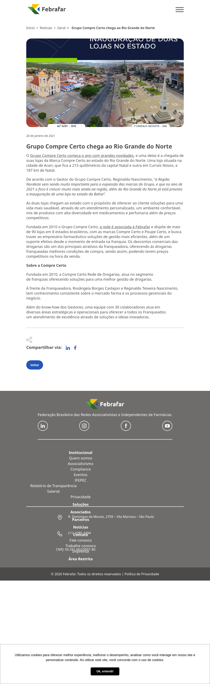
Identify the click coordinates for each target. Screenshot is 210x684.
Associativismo (80, 463)
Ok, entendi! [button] (104, 671)
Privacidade (81, 496)
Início (30, 28)
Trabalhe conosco (80, 545)
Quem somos (80, 458)
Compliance (80, 469)
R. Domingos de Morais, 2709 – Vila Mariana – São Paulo (111, 516)
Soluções (81, 504)
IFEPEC (81, 480)
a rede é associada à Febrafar (125, 226)
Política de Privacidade (141, 574)
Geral (61, 28)
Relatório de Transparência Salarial (53, 488)
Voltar (34, 365)
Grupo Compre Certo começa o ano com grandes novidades (82, 155)
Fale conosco (81, 540)
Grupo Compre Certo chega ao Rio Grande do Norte (113, 28)
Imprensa (80, 551)
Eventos (80, 474)
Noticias (46, 28)
